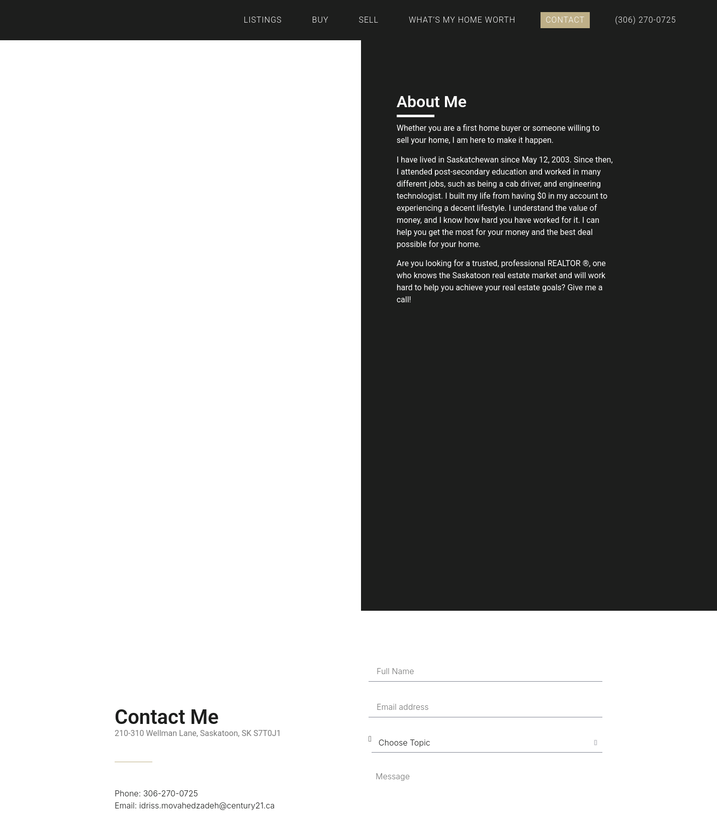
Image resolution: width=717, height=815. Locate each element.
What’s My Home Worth (462, 20)
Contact (565, 20)
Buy (320, 20)
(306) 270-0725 (645, 20)
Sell (369, 20)
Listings (263, 20)
